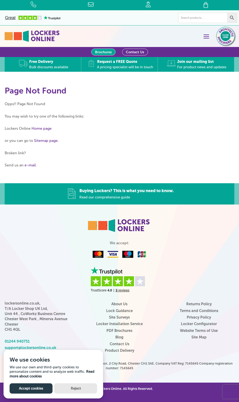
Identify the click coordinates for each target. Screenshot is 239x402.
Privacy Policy (199, 317)
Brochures (103, 52)
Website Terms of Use (199, 330)
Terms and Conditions (199, 310)
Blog (119, 337)
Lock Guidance (119, 310)
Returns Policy (199, 304)
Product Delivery (119, 350)
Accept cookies (31, 388)
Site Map (199, 337)
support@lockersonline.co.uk (30, 347)
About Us (119, 304)
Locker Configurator (199, 323)
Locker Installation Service (119, 323)
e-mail (30, 165)
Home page (42, 128)
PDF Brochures (119, 330)
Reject (76, 388)
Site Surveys (119, 317)
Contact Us (135, 52)
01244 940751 (17, 341)
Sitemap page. (46, 140)
